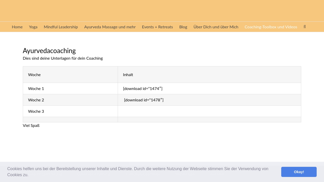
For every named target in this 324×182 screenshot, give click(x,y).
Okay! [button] (299, 172)
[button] (30, 175)
